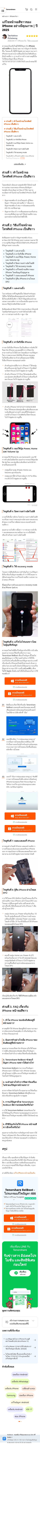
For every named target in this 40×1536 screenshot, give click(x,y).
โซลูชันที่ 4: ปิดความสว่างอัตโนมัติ (17, 149)
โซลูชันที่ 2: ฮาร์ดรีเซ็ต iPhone (16, 139)
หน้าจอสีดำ (27, 668)
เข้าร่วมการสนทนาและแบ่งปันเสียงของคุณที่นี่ (19, 1322)
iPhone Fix (22, 41)
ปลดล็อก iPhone (26, 1395)
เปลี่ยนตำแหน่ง (28, 1388)
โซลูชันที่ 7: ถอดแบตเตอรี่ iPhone (20, 275)
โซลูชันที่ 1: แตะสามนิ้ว (14, 136)
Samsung (11, 1395)
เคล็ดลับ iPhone (12, 1388)
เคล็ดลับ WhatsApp (20, 1381)
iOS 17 (29, 1409)
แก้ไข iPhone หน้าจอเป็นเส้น (24, 1173)
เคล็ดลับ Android (15, 1409)
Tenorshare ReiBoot (10, 655)
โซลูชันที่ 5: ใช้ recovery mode (16, 152)
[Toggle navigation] (35, 9)
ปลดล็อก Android (20, 1374)
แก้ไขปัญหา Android (20, 1402)
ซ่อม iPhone (20, 1416)
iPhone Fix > (14, 16)
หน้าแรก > (5, 16)
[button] (19, 1421)
